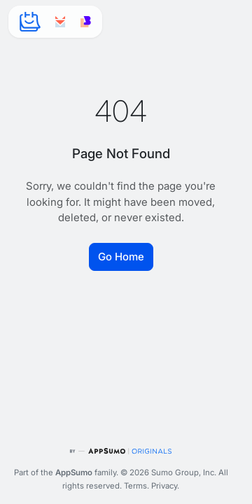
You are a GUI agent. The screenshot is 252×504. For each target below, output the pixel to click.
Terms (135, 486)
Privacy (164, 486)
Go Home (121, 256)
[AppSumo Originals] (120, 451)
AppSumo (73, 472)
